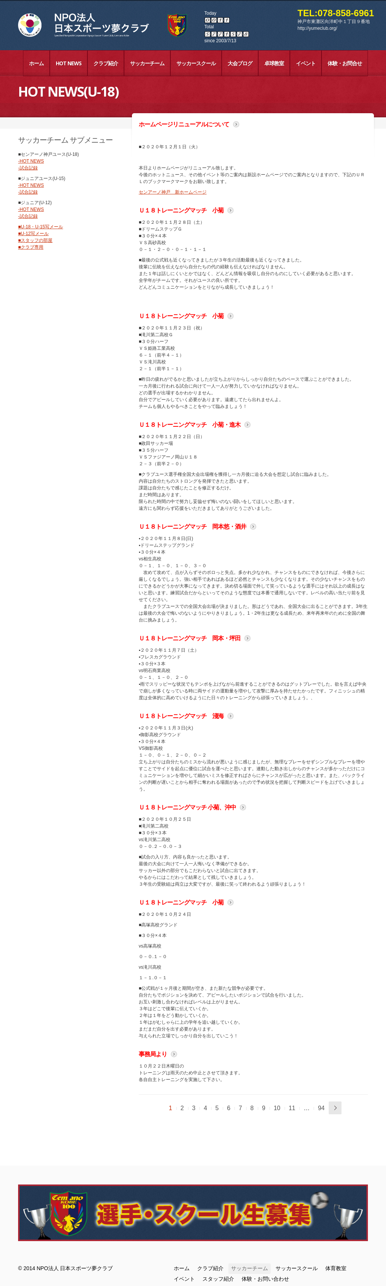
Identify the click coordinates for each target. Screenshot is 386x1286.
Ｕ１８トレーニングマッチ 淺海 (181, 716)
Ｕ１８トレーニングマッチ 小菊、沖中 (187, 807)
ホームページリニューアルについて (184, 124)
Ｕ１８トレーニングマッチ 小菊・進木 (189, 424)
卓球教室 (274, 63)
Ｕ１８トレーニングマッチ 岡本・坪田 (189, 638)
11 (292, 1108)
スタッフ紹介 (218, 1279)
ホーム (36, 63)
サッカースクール (196, 63)
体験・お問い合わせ (265, 1279)
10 (277, 1108)
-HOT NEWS (31, 161)
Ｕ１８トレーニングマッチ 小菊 (181, 210)
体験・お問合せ (345, 63)
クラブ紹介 (105, 63)
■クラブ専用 (30, 247)
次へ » (335, 1107)
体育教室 (335, 1268)
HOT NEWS (68, 63)
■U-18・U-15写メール (40, 226)
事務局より (153, 1054)
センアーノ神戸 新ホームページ (173, 192)
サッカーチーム (147, 63)
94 (321, 1108)
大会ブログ (240, 63)
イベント (306, 63)
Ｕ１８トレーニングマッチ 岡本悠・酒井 (192, 526)
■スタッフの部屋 (35, 240)
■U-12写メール (33, 233)
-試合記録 (28, 168)
